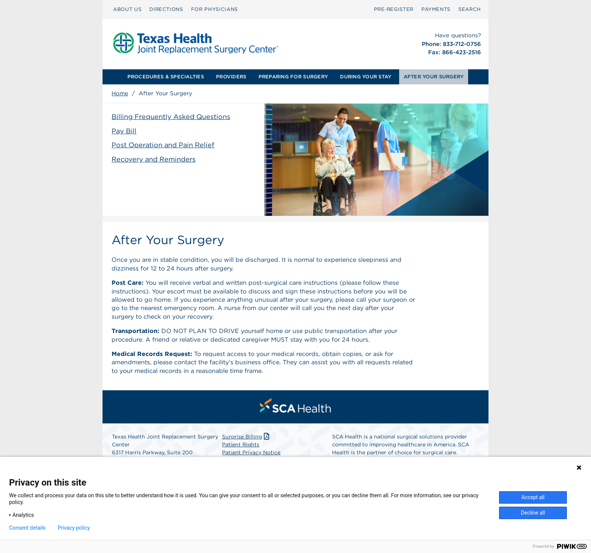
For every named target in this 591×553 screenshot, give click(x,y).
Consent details (27, 528)
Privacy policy (74, 528)
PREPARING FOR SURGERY (293, 76)
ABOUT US (127, 9)
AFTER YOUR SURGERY (434, 76)
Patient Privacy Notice (251, 452)
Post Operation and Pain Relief (163, 145)
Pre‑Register (393, 9)
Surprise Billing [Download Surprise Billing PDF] (246, 437)
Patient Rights (240, 444)
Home (120, 93)
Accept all (533, 497)
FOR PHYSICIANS (214, 9)
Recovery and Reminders (154, 159)
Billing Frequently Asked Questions (171, 117)
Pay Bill (124, 131)
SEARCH (469, 9)
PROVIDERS (231, 76)
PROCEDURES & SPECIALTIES (165, 76)
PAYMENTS (435, 9)
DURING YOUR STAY (365, 76)
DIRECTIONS (166, 9)
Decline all (533, 513)
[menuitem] (127, 9)
